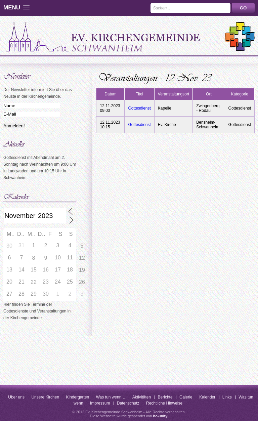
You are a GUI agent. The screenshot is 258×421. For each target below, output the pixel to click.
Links (227, 397)
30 (9, 246)
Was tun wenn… (111, 397)
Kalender (207, 397)
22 (34, 282)
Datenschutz (128, 403)
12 (82, 258)
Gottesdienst (139, 108)
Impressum (100, 403)
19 (82, 270)
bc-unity (160, 416)
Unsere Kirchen (45, 397)
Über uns (16, 397)
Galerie (185, 397)
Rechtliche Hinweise (164, 403)
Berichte (165, 397)
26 (82, 282)
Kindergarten (77, 397)
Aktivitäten (141, 397)
